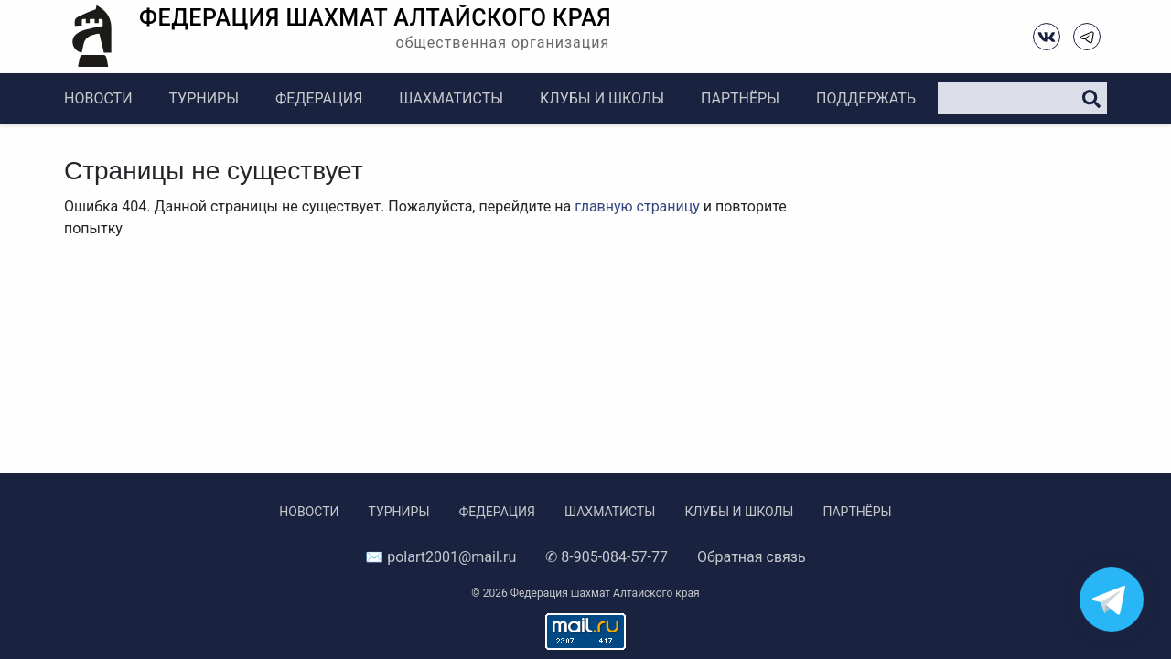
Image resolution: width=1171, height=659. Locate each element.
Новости (98, 98)
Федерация (318, 98)
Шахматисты (451, 98)
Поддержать (866, 98)
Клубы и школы (602, 98)
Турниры (204, 98)
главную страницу (637, 206)
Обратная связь (751, 557)
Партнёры (740, 98)
